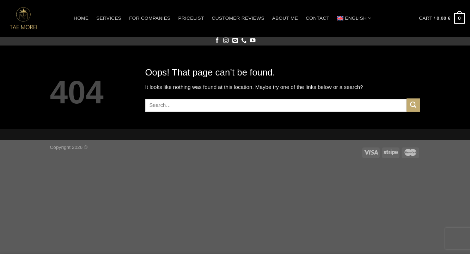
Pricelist (191, 18)
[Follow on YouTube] (253, 41)
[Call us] (244, 41)
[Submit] (413, 104)
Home (81, 18)
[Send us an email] (235, 41)
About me (285, 18)
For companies (149, 18)
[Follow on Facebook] (217, 41)
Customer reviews (238, 18)
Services (108, 18)
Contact (317, 18)
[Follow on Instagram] (226, 41)
